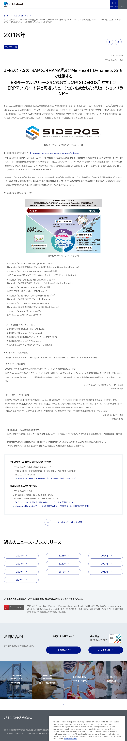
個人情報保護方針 (95, 718)
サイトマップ (62, 718)
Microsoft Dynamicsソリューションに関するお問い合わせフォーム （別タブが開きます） (52, 506)
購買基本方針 (81, 722)
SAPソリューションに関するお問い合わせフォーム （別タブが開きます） (44, 502)
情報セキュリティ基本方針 (113, 718)
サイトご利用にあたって (77, 718)
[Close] (121, 731)
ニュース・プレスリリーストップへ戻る (63, 522)
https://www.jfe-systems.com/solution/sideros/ (54, 153)
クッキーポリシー (94, 722)
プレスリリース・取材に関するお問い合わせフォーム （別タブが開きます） (46, 478)
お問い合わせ (114, 6)
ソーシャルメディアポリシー (113, 722)
